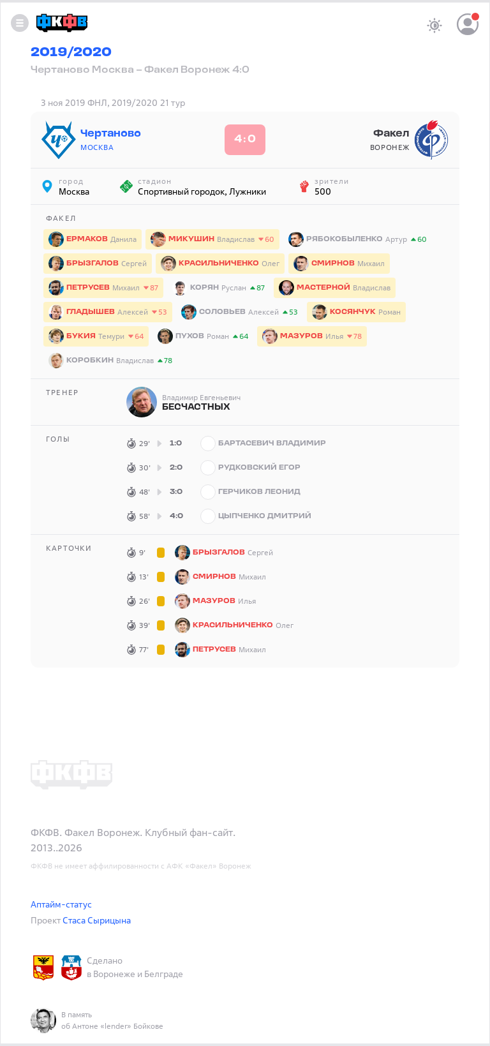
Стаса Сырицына (97, 920)
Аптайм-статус (61, 904)
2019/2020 (71, 53)
